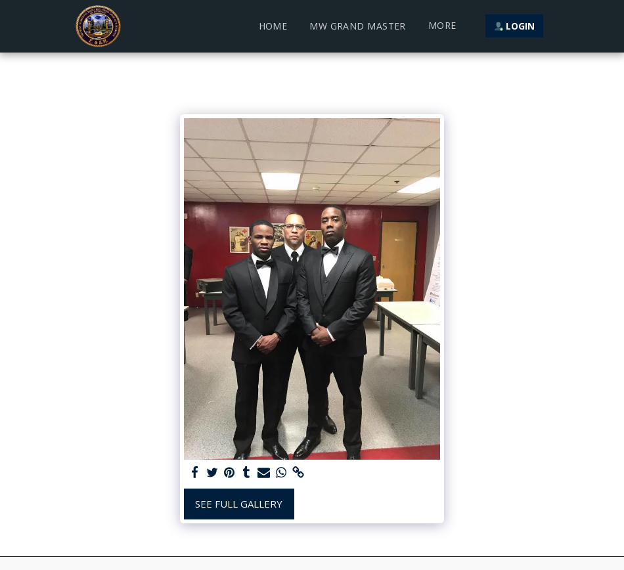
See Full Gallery (238, 503)
